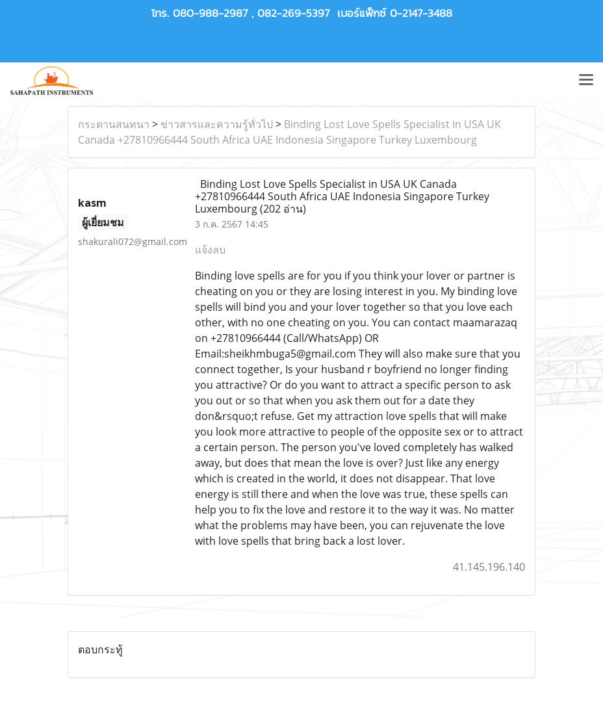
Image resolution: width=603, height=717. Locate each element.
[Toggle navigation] (586, 80)
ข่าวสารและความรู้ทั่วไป (216, 124)
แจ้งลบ (210, 249)
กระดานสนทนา (113, 124)
